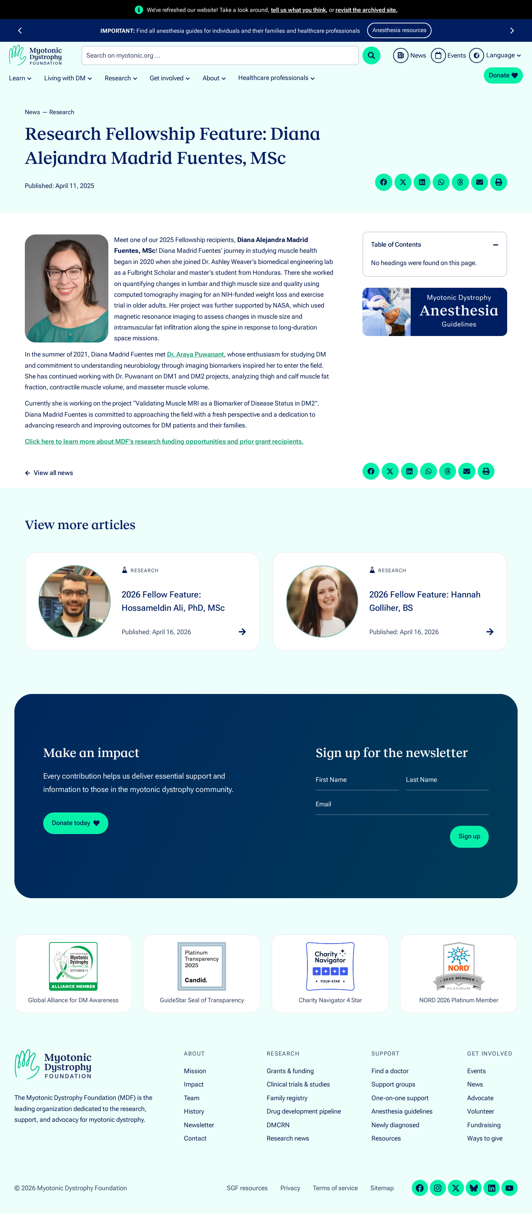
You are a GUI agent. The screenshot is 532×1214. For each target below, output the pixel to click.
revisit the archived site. (366, 9)
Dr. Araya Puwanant (195, 354)
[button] (19, 30)
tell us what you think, (299, 9)
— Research (58, 112)
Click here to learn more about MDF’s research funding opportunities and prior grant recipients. (164, 441)
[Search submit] (371, 55)
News (32, 112)
